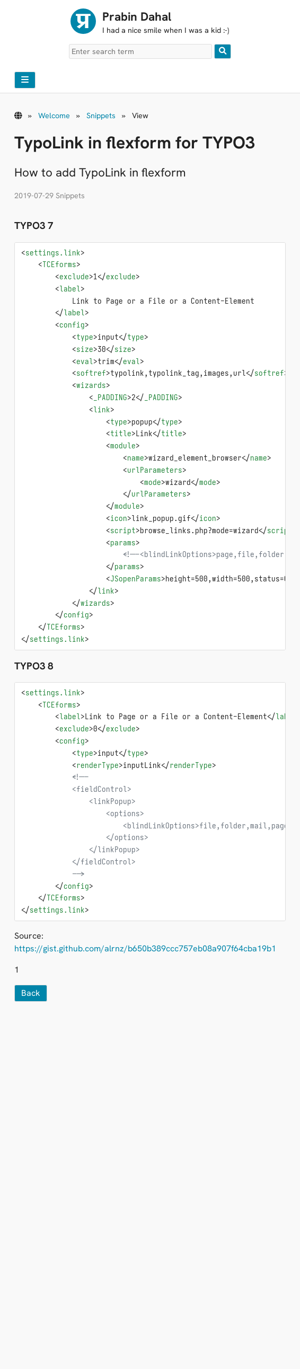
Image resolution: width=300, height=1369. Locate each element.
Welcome (54, 115)
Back (30, 993)
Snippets (101, 115)
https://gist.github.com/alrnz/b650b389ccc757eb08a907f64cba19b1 (145, 948)
